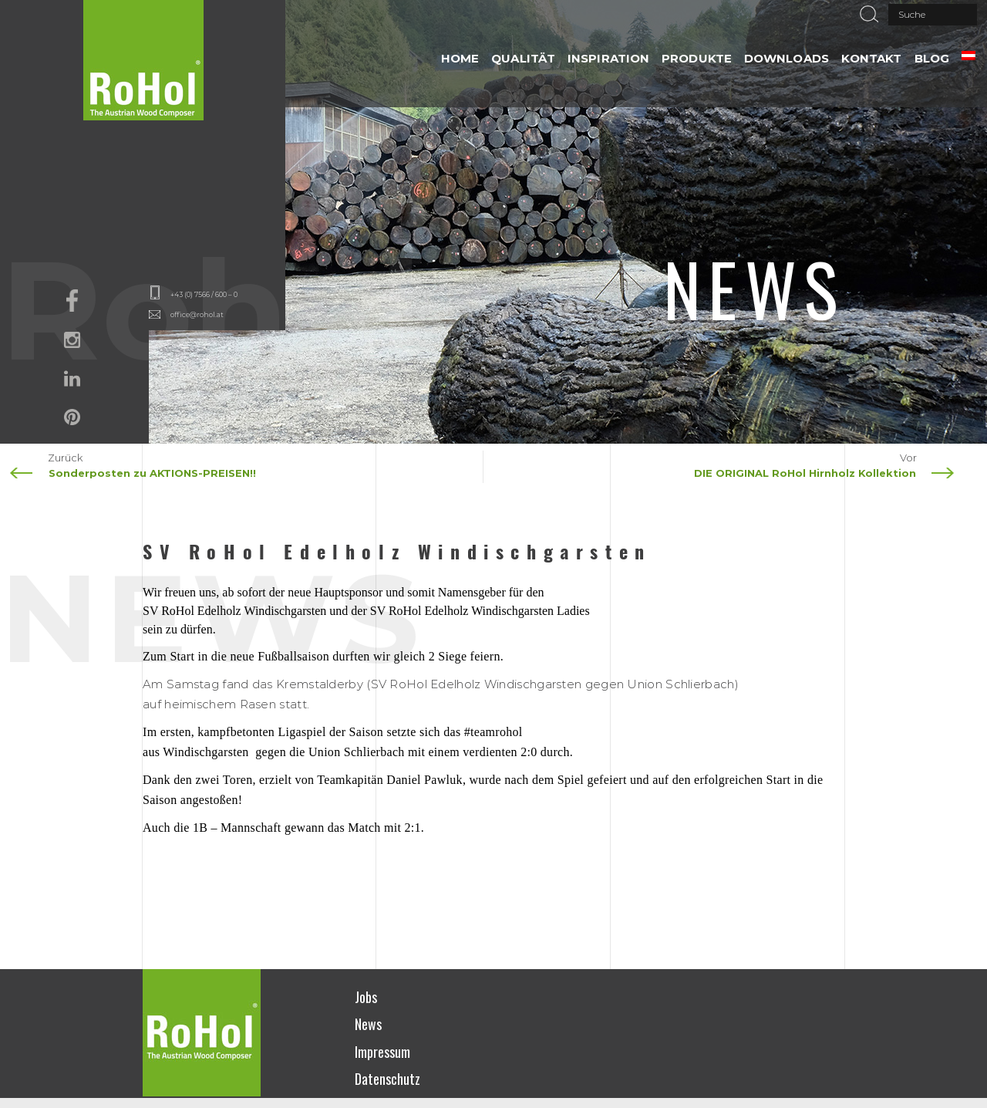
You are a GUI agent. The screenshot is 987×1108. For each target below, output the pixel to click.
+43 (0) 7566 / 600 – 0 (203, 294)
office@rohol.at (197, 314)
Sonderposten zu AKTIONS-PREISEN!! (152, 473)
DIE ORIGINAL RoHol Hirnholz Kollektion (805, 473)
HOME (460, 58)
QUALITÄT (523, 58)
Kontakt (871, 58)
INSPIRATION (608, 58)
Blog (932, 58)
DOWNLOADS (786, 58)
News (368, 1024)
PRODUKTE (697, 58)
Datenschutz (387, 1079)
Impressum (382, 1052)
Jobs (366, 997)
